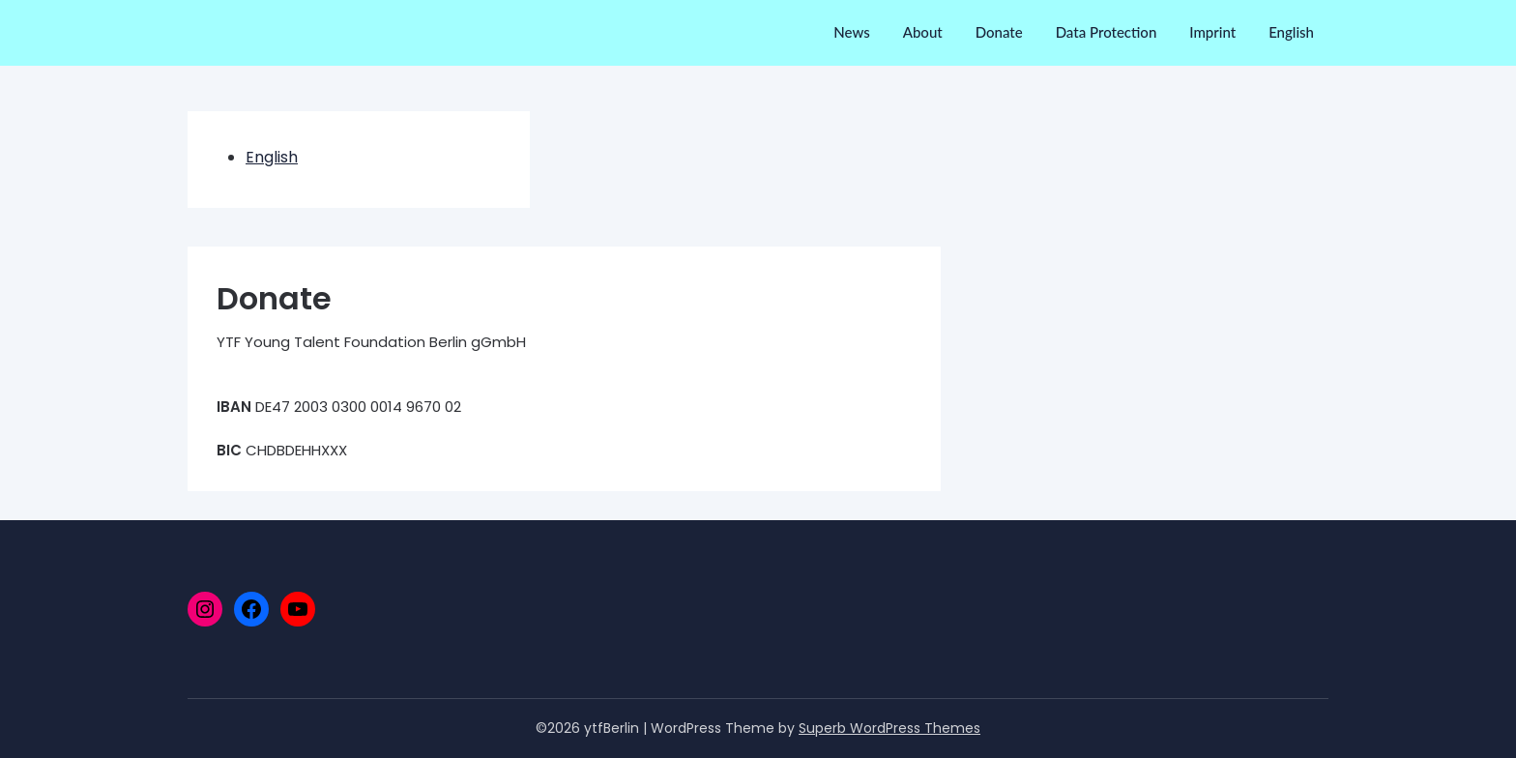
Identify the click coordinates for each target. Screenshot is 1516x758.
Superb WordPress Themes (889, 728)
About (923, 32)
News (851, 32)
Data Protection (1106, 32)
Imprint (1212, 32)
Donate (999, 32)
